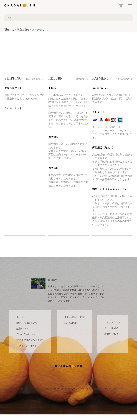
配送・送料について (26, 322)
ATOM (73, 322)
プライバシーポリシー (28, 345)
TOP (9, 18)
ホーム (19, 317)
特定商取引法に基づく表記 (30, 340)
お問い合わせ (111, 333)
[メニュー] (130, 5)
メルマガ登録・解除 (74, 317)
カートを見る (111, 328)
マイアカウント (112, 322)
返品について (23, 328)
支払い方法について (26, 334)
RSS (66, 322)
